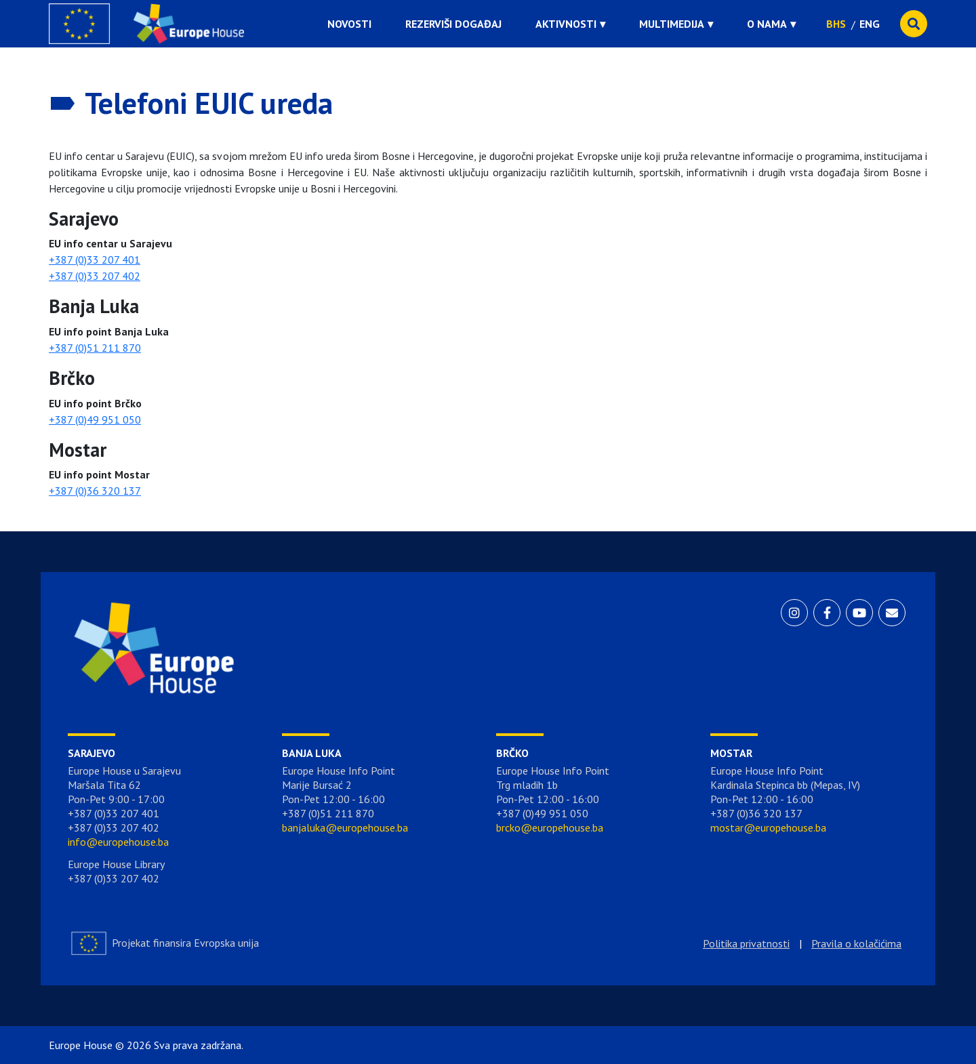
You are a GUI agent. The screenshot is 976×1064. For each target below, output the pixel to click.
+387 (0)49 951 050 (95, 419)
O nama (767, 23)
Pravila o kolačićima (856, 943)
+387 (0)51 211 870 (95, 347)
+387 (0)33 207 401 (94, 259)
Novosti (349, 23)
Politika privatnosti (746, 943)
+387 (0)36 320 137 (95, 490)
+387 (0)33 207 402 (94, 276)
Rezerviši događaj (453, 23)
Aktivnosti (565, 23)
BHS (836, 23)
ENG (869, 23)
